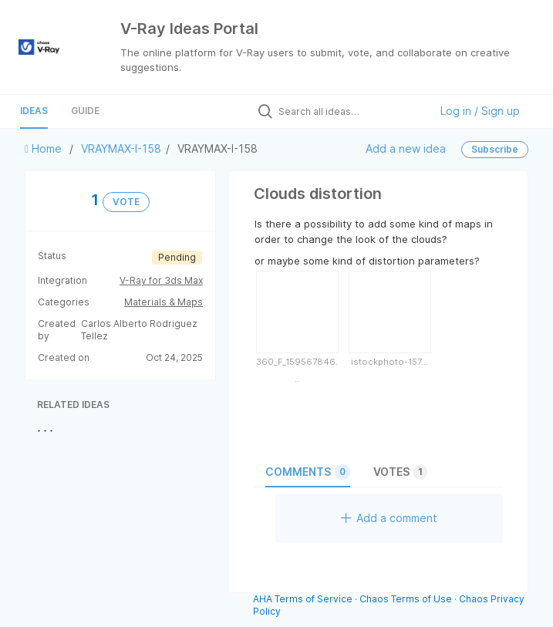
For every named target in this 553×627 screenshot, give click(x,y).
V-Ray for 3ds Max (161, 280)
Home (45, 148)
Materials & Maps (163, 302)
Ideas (34, 110)
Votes (400, 472)
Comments (307, 472)
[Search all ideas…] (350, 111)
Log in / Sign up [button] (480, 110)
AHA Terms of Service (304, 599)
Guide (85, 110)
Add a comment (389, 517)
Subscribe (494, 149)
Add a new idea (406, 147)
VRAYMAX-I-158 (121, 148)
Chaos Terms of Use (405, 599)
